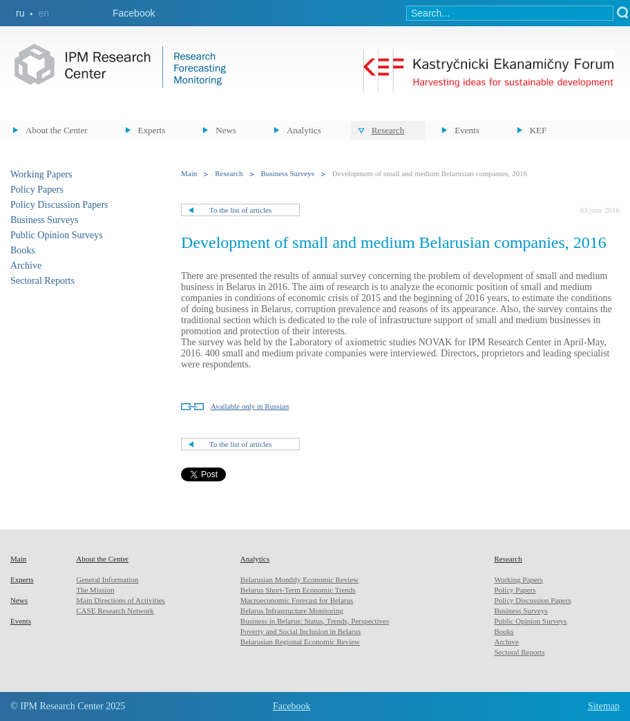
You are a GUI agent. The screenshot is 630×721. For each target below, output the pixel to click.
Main (189, 173)
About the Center (57, 130)
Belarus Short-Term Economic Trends (298, 590)
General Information (107, 579)
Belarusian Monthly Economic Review (299, 579)
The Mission (95, 590)
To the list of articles (240, 210)
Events (467, 130)
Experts (152, 130)
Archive (25, 265)
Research (388, 130)
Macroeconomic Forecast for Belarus (296, 600)
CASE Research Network (114, 610)
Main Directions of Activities (120, 600)
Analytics (304, 130)
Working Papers (41, 174)
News (226, 130)
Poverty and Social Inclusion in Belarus (300, 631)
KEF (538, 130)
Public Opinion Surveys (56, 235)
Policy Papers (37, 189)
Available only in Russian (250, 406)
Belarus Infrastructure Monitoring (291, 610)
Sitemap (604, 706)
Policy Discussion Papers (59, 205)
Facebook (134, 13)
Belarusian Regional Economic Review (300, 641)
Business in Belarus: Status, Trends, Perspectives (314, 621)
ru (20, 13)
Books (22, 250)
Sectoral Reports (42, 281)
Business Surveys (44, 220)
